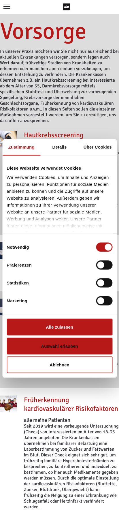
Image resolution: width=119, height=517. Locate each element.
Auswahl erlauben (59, 345)
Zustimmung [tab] (21, 147)
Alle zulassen (59, 327)
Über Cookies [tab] (98, 147)
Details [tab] (59, 147)
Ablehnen (59, 364)
